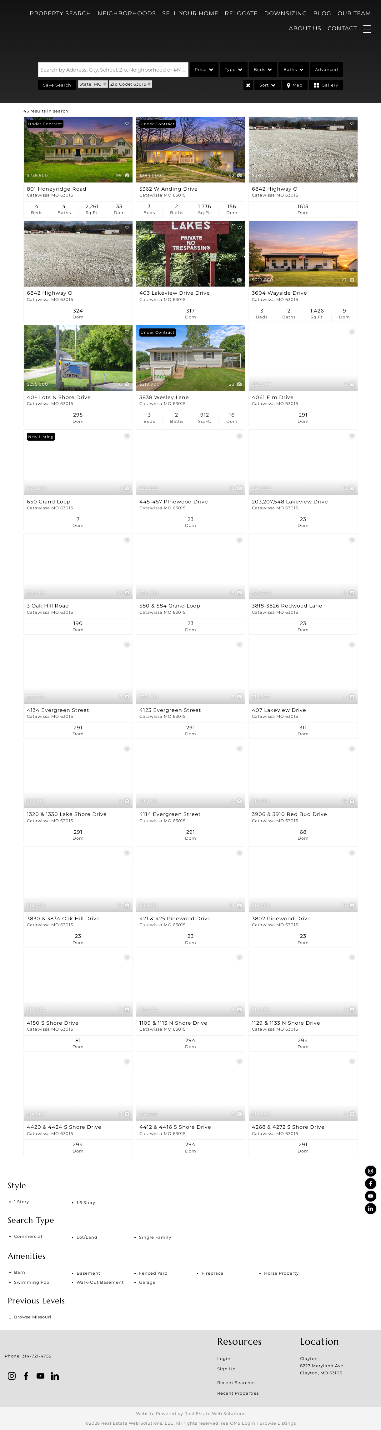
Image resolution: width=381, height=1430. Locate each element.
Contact (342, 28)
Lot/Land (87, 1237)
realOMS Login (238, 1423)
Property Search (60, 13)
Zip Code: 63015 (128, 84)
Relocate (241, 13)
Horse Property (281, 1273)
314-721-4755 (36, 1355)
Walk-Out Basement (100, 1282)
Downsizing (285, 13)
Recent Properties (238, 1393)
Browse (33, 1316)
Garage (147, 1282)
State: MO (90, 84)
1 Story (21, 1201)
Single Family (155, 1237)
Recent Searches (236, 1382)
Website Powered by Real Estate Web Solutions (190, 1413)
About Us (305, 28)
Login (224, 1358)
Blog (322, 13)
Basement (88, 1273)
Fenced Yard (153, 1273)
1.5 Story (86, 1202)
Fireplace (212, 1273)
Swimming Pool (32, 1282)
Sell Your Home (190, 13)
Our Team (354, 13)
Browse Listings (277, 1423)
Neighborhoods (127, 13)
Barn (19, 1272)
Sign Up (226, 1368)
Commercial (28, 1236)
